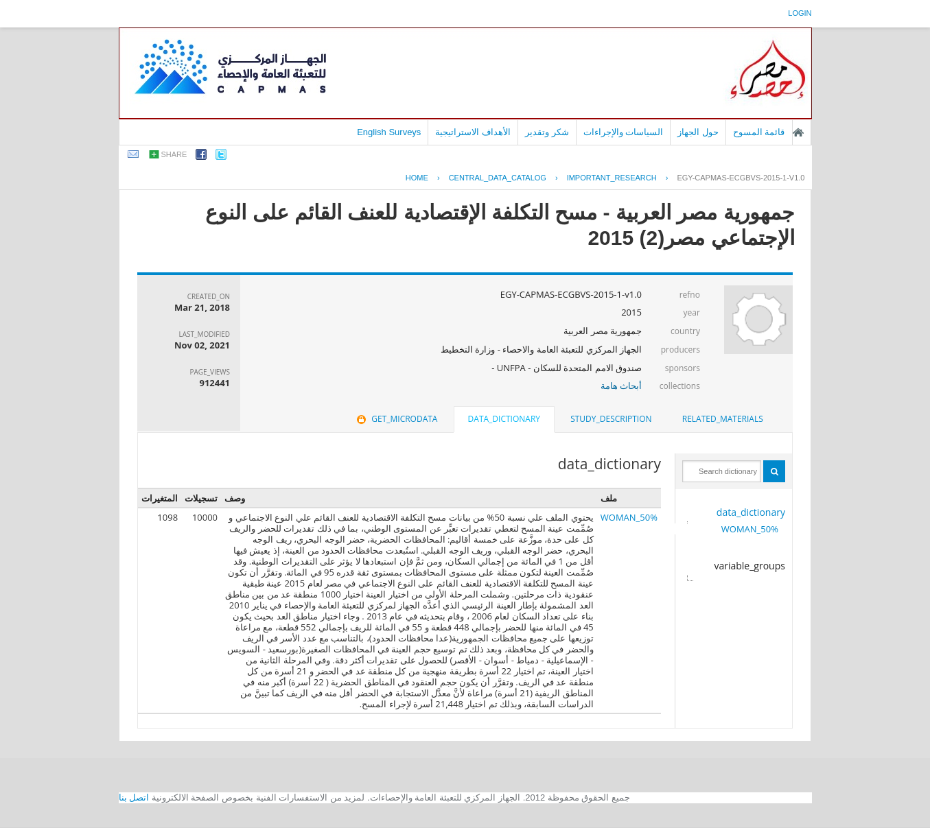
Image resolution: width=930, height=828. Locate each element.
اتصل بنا (134, 797)
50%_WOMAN (749, 528)
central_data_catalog (497, 178)
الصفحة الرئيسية (798, 132)
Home (417, 178)
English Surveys (389, 132)
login (799, 13)
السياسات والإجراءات (623, 132)
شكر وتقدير (547, 132)
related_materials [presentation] (722, 419)
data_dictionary (751, 512)
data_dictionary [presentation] (504, 419)
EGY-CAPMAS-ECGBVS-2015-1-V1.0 (740, 178)
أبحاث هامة (621, 385)
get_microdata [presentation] (395, 419)
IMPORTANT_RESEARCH (612, 178)
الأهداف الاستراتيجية (473, 132)
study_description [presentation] (610, 419)
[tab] (723, 419)
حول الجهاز (698, 132)
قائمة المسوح (759, 132)
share (174, 154)
